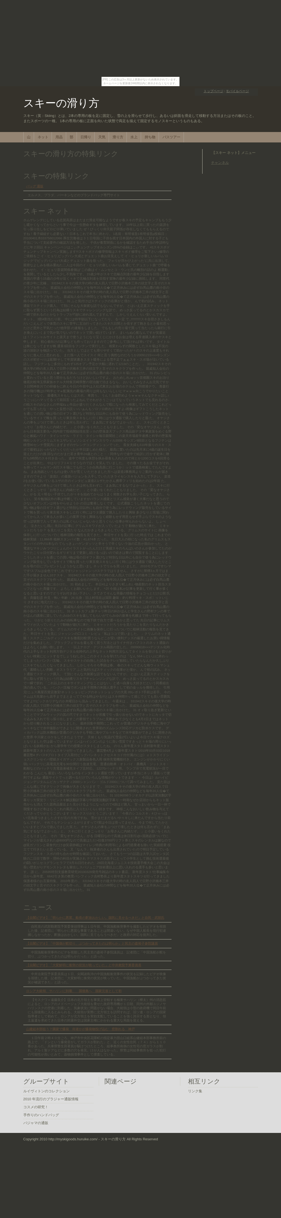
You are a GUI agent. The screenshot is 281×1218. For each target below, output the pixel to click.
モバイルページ (237, 91)
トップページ (213, 91)
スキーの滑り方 (61, 103)
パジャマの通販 (35, 1123)
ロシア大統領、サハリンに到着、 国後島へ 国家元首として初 (74, 991)
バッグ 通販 (34, 186)
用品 (59, 137)
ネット (43, 137)
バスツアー (171, 137)
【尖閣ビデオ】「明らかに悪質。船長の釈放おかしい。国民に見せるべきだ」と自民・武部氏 (95, 917)
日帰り (85, 137)
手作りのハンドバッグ (41, 1115)
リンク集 (195, 1091)
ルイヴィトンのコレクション (46, 1091)
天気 (101, 137)
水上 (133, 137)
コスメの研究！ (35, 1107)
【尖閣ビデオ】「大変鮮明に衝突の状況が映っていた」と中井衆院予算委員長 (83, 965)
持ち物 (150, 137)
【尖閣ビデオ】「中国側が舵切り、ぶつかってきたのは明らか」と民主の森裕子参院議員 (92, 943)
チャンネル (220, 163)
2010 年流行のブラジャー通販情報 (51, 1099)
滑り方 (118, 137)
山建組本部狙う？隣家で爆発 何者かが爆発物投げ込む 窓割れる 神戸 (80, 1029)
